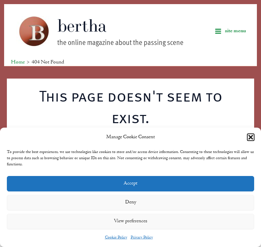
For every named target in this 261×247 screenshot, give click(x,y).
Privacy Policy (142, 237)
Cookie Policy (116, 237)
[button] (250, 137)
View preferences (130, 221)
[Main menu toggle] (230, 31)
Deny (130, 202)
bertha (82, 25)
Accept (130, 183)
